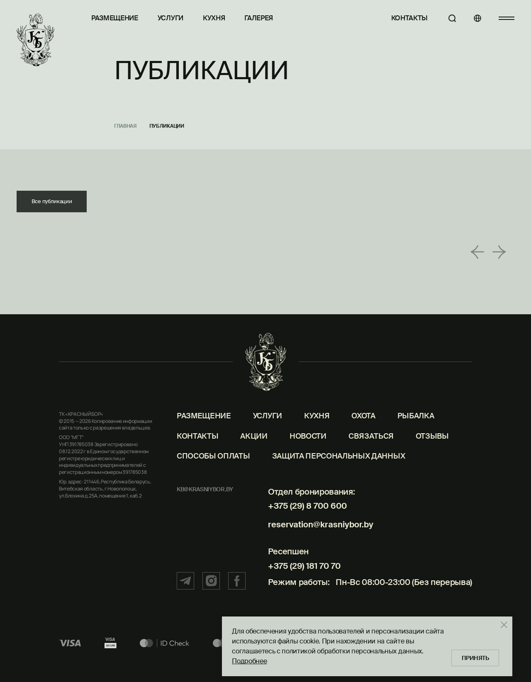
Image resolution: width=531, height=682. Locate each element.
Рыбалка (415, 426)
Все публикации (54, 202)
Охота (363, 426)
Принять (474, 657)
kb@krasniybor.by (205, 499)
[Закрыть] (502, 624)
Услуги (170, 18)
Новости (308, 446)
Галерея (258, 18)
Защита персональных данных (338, 466)
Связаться (371, 446)
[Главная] (35, 40)
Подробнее (247, 660)
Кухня (214, 18)
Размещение (114, 18)
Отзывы (432, 446)
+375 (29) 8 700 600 (305, 516)
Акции (253, 446)
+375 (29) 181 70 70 (302, 571)
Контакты (405, 18)
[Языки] (475, 18)
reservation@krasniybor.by (318, 532)
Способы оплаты (213, 466)
